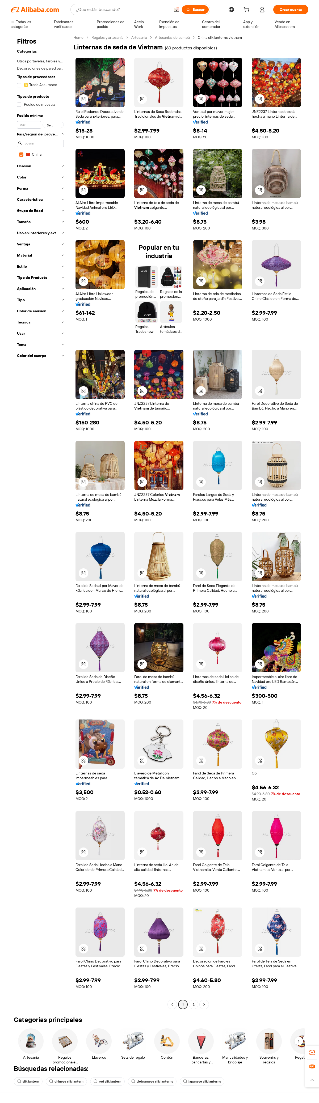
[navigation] (40, 521)
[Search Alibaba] (122, 9)
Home (78, 37)
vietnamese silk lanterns (152, 1081)
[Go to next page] (204, 1004)
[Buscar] (195, 9)
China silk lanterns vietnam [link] (220, 37)
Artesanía (139, 37)
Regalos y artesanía (107, 37)
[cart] (247, 10)
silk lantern (28, 1081)
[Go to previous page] (172, 1004)
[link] (312, 1052)
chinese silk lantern (66, 1081)
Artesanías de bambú (172, 37)
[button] (176, 9)
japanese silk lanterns (202, 1081)
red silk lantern (107, 1081)
